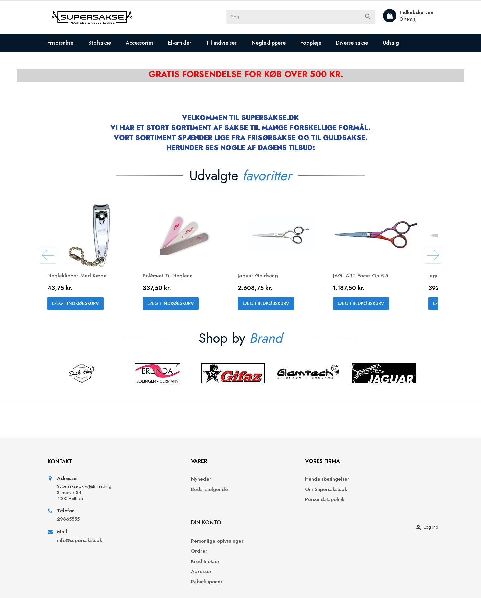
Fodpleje (318, 43)
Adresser (351, 520)
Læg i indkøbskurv (83, 306)
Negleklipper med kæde (85, 278)
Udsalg (398, 43)
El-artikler (187, 43)
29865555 (75, 530)
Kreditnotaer (355, 510)
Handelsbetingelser (268, 490)
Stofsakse (107, 43)
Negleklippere (276, 43)
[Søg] (304, 17)
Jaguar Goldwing (266, 278)
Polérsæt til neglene (176, 278)
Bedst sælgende (168, 500)
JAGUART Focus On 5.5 (369, 278)
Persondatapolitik (265, 510)
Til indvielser (229, 43)
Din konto (356, 472)
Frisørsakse (68, 43)
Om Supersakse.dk (267, 500)
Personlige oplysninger (367, 490)
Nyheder (160, 490)
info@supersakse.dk (87, 552)
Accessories (147, 43)
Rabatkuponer (356, 530)
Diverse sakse (360, 43)
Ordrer (349, 500)
